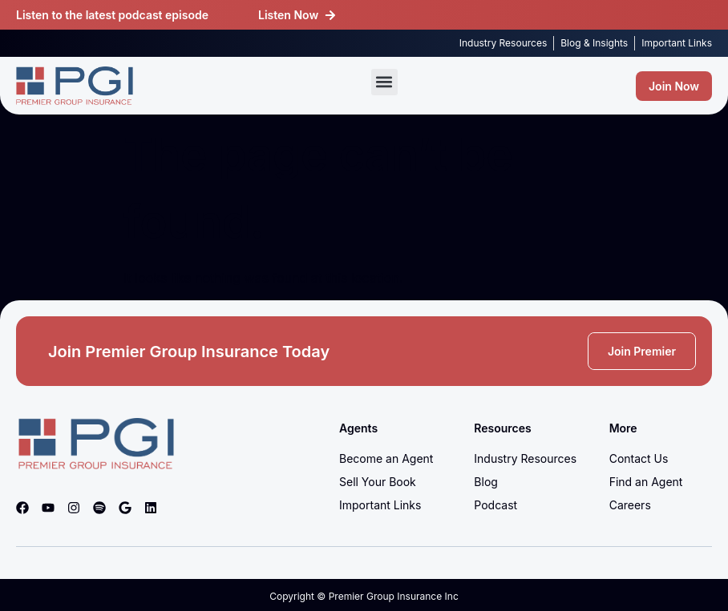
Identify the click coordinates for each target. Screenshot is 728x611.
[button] (384, 82)
